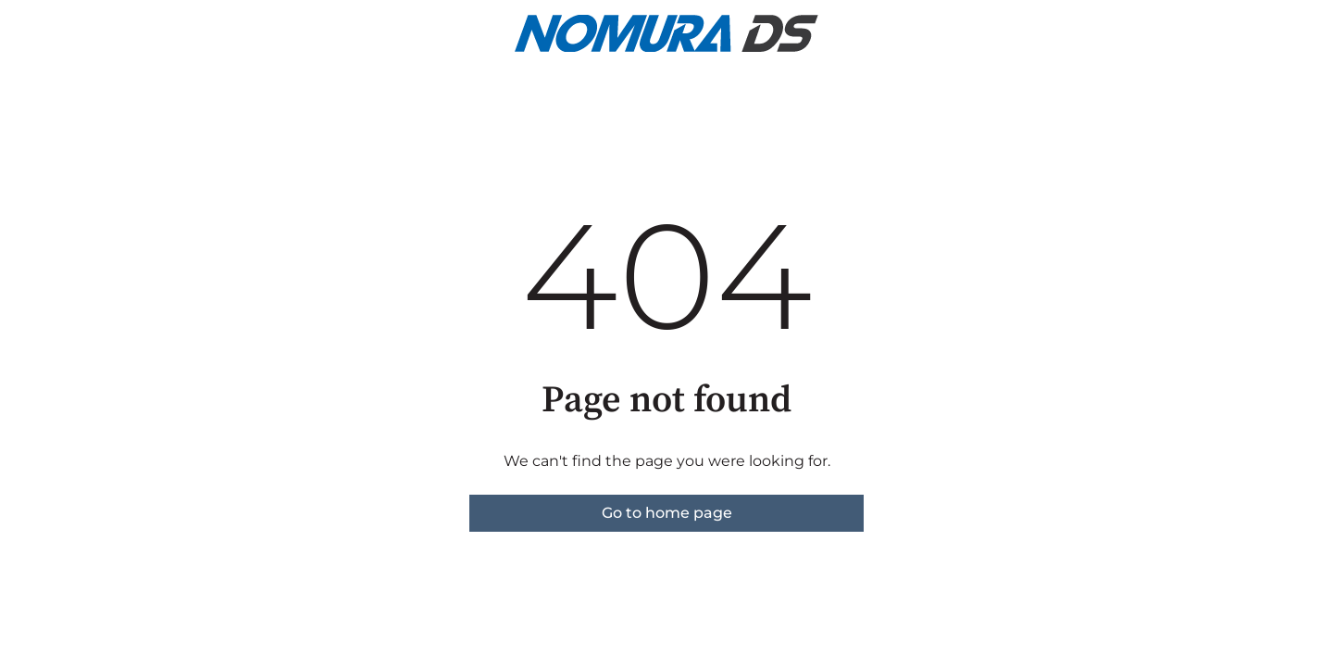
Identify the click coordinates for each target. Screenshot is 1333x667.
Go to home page (667, 513)
